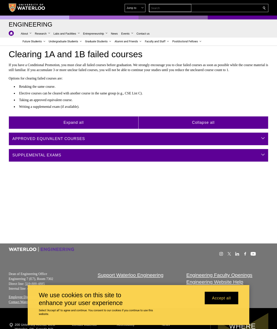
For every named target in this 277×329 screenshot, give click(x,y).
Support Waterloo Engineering (130, 275)
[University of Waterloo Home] (27, 7)
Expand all (73, 122)
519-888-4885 (35, 284)
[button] (233, 8)
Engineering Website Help (214, 282)
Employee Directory (23, 297)
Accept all (221, 298)
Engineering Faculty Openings (219, 275)
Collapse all (203, 122)
